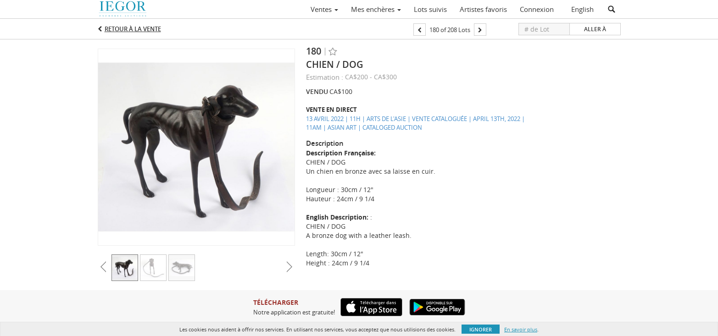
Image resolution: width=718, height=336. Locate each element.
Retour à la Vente (133, 29)
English (582, 9)
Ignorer (480, 329)
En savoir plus (520, 329)
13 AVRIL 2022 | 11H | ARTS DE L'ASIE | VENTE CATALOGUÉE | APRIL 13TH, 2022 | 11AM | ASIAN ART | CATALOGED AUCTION (415, 123)
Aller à (595, 29)
